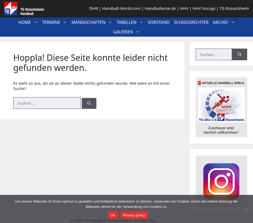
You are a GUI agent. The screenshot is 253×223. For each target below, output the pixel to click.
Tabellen (131, 22)
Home (29, 22)
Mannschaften (92, 22)
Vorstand (159, 22)
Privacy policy (134, 215)
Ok (112, 215)
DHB (93, 8)
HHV (184, 8)
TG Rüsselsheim (234, 8)
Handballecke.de (160, 8)
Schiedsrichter (191, 22)
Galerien (127, 32)
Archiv (225, 22)
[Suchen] (89, 103)
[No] (246, 209)
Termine (55, 22)
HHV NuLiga (204, 8)
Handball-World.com (121, 8)
